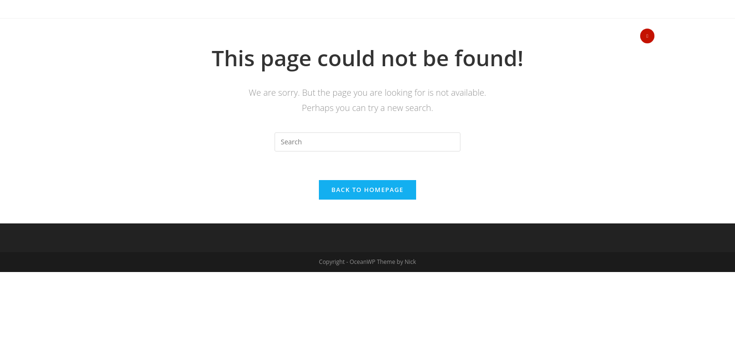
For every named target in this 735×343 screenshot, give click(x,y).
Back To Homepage (367, 189)
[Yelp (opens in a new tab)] (647, 36)
